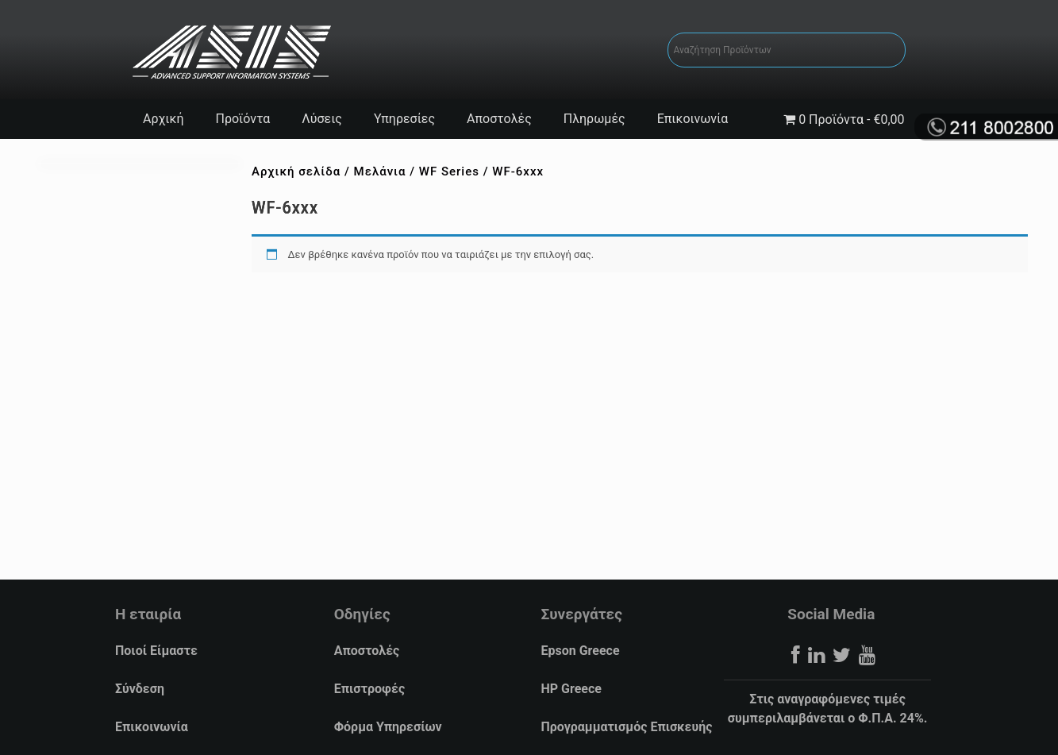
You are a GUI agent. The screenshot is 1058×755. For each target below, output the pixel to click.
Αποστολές (499, 118)
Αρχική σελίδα (296, 171)
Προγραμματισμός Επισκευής (626, 726)
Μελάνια (380, 171)
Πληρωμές (594, 118)
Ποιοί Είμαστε (156, 650)
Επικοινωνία (693, 118)
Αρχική (163, 118)
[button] (20, 735)
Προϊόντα (243, 118)
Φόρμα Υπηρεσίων (388, 726)
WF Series (449, 171)
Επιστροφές (369, 688)
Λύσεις (322, 118)
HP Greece (571, 688)
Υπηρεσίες (404, 118)
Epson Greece (580, 650)
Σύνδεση (139, 688)
